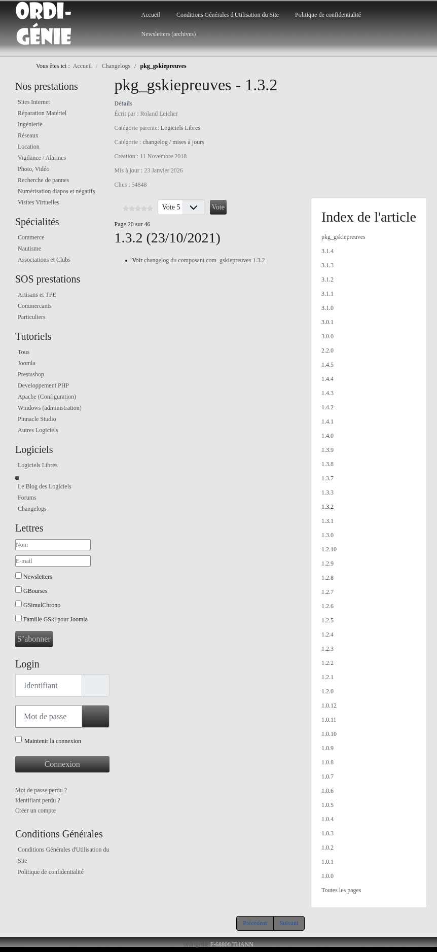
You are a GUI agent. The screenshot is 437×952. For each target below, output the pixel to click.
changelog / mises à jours (173, 142)
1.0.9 (327, 748)
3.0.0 (327, 336)
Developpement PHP (43, 385)
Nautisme (29, 248)
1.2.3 (327, 648)
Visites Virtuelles (38, 202)
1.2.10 (329, 549)
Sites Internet (34, 101)
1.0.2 (327, 847)
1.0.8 (327, 762)
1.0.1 (327, 861)
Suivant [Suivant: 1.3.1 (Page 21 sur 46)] (289, 923)
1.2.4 (327, 634)
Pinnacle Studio (37, 418)
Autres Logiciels (38, 430)
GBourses (35, 590)
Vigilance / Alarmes (42, 157)
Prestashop (31, 374)
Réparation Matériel (42, 113)
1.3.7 (327, 478)
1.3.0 (327, 535)
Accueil (150, 14)
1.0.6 (327, 790)
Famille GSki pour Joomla (55, 619)
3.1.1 (327, 293)
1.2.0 (327, 691)
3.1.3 (327, 265)
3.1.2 (327, 279)
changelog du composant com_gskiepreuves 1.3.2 (204, 260)
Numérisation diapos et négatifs (56, 191)
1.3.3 (327, 492)
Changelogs (32, 508)
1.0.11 (329, 719)
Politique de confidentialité (328, 14)
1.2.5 (327, 620)
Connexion (62, 764)
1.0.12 (329, 705)
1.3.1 (327, 520)
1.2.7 (327, 591)
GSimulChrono (41, 605)
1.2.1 (327, 677)
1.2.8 (327, 577)
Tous (23, 352)
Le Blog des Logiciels (44, 486)
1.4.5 (327, 364)
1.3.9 (327, 449)
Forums (27, 497)
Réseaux (28, 135)
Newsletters (37, 576)
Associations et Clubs (44, 259)
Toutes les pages (341, 890)
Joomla (26, 363)
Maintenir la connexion (52, 741)
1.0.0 (327, 875)
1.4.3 (327, 393)
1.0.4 (327, 819)
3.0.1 (327, 322)
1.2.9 (327, 563)
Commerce (31, 237)
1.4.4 (327, 378)
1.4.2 (327, 407)
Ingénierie (30, 124)
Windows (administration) (50, 407)
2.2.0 (327, 350)
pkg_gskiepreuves (343, 236)
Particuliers (32, 317)
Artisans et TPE (37, 294)
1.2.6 (327, 606)
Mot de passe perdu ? (41, 790)
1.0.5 (327, 804)
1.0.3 (327, 833)
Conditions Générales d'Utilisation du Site (227, 14)
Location (29, 146)
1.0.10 (329, 733)
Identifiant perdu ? (37, 800)
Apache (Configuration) (47, 396)
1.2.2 (327, 662)
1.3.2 (327, 506)
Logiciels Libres (37, 465)
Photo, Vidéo (33, 168)
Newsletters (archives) (168, 34)
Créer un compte (35, 810)
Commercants (35, 305)
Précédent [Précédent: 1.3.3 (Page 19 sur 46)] (255, 923)
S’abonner (34, 638)
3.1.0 (327, 307)
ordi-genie (196, 944)
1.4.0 (327, 435)
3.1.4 (327, 251)
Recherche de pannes (43, 180)
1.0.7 (327, 776)
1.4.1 (327, 421)
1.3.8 (327, 464)
